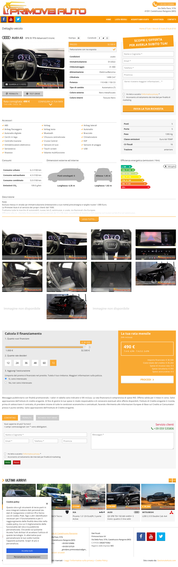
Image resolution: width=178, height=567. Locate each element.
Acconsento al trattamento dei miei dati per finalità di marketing (34, 457)
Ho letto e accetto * (143, 94)
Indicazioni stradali (56, 552)
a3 (175, 28)
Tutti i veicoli (153, 28)
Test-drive (33, 93)
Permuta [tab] (26, 417)
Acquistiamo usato (140, 19)
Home (108, 19)
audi (169, 28)
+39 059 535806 (162, 428)
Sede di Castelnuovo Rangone (63, 533)
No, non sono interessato (20, 382)
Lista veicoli (121, 19)
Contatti (172, 19)
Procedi (147, 379)
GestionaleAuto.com (166, 560)
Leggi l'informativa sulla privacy (79, 560)
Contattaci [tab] (10, 417)
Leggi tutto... (89, 219)
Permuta (12, 93)
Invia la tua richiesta (148, 108)
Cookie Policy (101, 560)
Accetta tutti (27, 550)
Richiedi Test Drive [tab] (47, 417)
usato (163, 28)
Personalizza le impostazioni (27, 556)
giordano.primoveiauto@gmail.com (76, 549)
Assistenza (158, 19)
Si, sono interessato (18, 378)
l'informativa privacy (149, 94)
